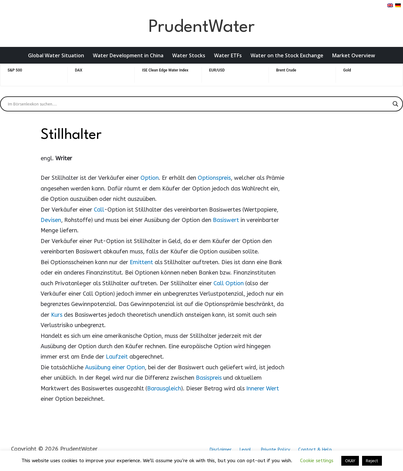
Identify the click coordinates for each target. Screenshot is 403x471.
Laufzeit (117, 356)
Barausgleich (164, 388)
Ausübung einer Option (115, 367)
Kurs (56, 314)
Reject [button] (372, 460)
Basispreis (209, 377)
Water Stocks (188, 55)
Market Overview (353, 55)
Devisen (51, 220)
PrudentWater (201, 27)
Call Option (228, 283)
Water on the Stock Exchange (287, 55)
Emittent (141, 262)
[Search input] (198, 103)
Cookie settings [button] (316, 460)
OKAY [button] (350, 460)
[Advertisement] (325, 220)
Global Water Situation (56, 55)
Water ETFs (228, 55)
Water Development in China (128, 55)
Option (149, 177)
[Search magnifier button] (395, 103)
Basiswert (226, 220)
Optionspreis (214, 177)
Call (99, 209)
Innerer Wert (262, 388)
